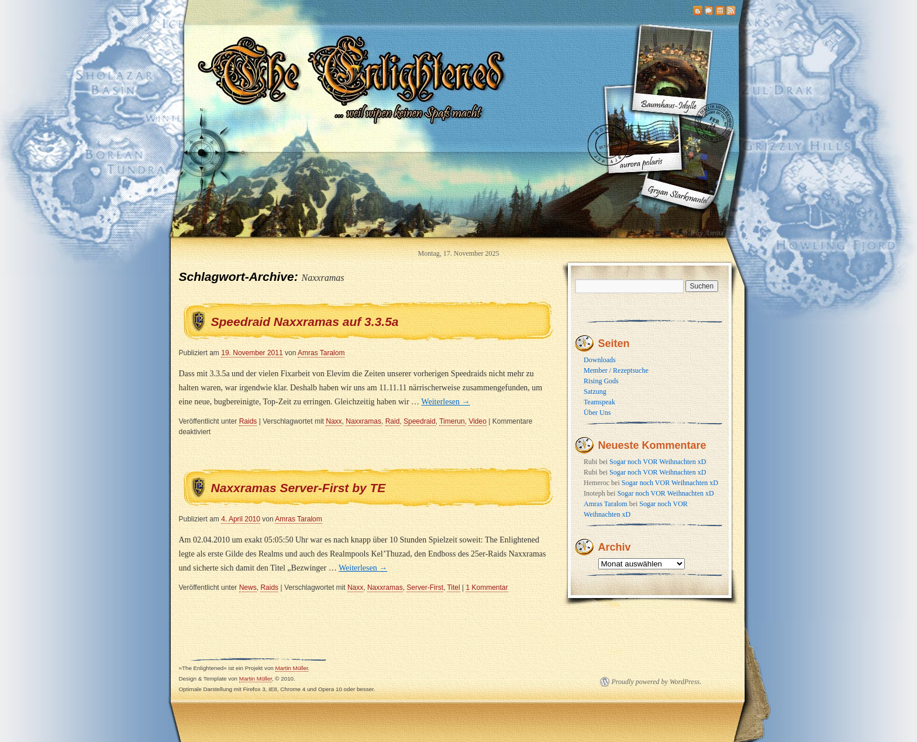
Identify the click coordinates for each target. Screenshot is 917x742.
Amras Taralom (321, 353)
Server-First (424, 587)
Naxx (334, 421)
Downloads (600, 360)
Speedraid (420, 421)
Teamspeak (599, 402)
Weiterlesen (445, 401)
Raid (392, 421)
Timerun (452, 421)
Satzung (595, 391)
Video (477, 421)
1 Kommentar (487, 587)
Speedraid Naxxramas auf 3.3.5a (305, 321)
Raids (248, 421)
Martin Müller (291, 668)
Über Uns (597, 412)
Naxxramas (363, 421)
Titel (453, 587)
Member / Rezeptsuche (616, 370)
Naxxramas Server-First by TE (298, 487)
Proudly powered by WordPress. (657, 682)
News (248, 587)
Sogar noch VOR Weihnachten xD (657, 462)
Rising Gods (601, 381)
